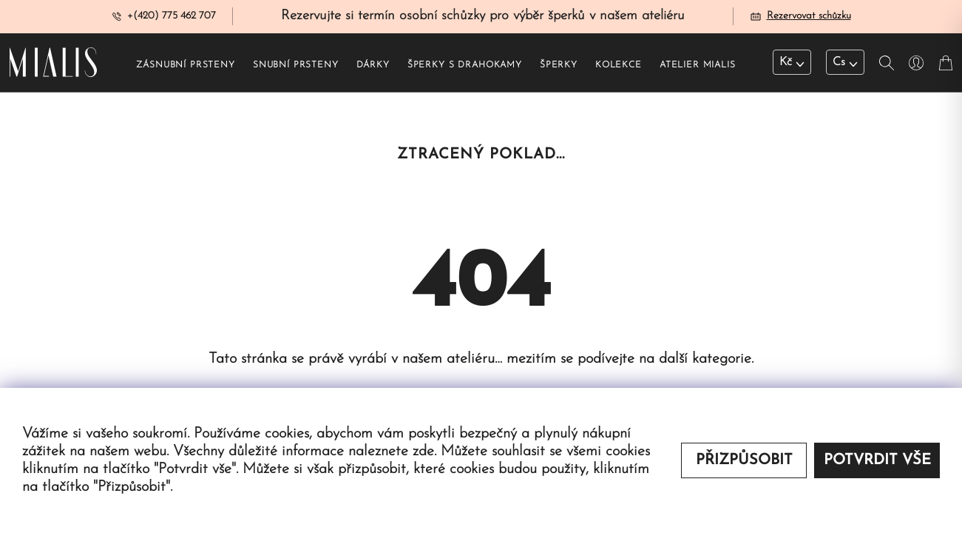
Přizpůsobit (744, 460)
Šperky (558, 67)
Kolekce (618, 67)
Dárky (373, 67)
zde (423, 451)
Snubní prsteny (296, 67)
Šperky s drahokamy (464, 67)
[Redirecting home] (53, 65)
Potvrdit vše (877, 460)
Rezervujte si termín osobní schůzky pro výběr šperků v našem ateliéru (483, 17)
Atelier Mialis (698, 67)
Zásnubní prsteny (185, 67)
